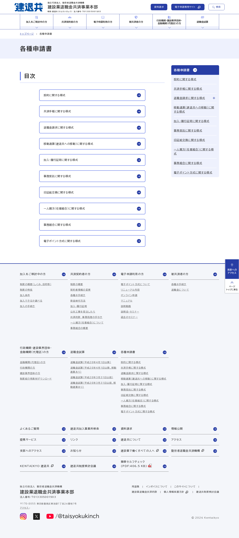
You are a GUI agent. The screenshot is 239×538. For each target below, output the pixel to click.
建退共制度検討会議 (207, 492)
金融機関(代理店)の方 (32, 362)
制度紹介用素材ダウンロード (36, 379)
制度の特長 (26, 290)
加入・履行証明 (78, 306)
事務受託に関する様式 (188, 130)
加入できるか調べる (31, 301)
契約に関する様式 (185, 79)
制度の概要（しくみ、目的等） (35, 284)
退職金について (180, 290)
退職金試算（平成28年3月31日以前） (91, 377)
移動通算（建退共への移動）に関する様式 (194, 109)
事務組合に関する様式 (188, 163)
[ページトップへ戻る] (232, 286)
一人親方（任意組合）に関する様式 (194, 151)
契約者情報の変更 (80, 290)
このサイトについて (185, 486)
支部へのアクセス (232, 269)
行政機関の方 (27, 368)
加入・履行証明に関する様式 (191, 121)
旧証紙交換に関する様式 (189, 140)
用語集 (135, 486)
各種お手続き (78, 295)
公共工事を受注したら (82, 312)
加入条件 (25, 295)
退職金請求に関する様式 (189, 98)
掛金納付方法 (78, 301)
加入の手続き (27, 306)
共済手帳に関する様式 (188, 88)
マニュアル (126, 301)
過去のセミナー (129, 317)
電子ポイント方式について (135, 284)
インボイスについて (157, 486)
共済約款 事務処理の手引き (86, 317)
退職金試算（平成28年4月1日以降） (90, 362)
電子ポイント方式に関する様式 (193, 172)
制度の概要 (76, 284)
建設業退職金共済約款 (144, 492)
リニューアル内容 (130, 290)
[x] (36, 516)
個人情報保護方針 (176, 492)
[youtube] (72, 516)
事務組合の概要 (79, 328)
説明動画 (126, 306)
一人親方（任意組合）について (87, 323)
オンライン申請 (129, 295)
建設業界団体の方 (30, 373)
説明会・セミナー (130, 312)
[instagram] (23, 516)
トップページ (27, 34)
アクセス (25, 508)
